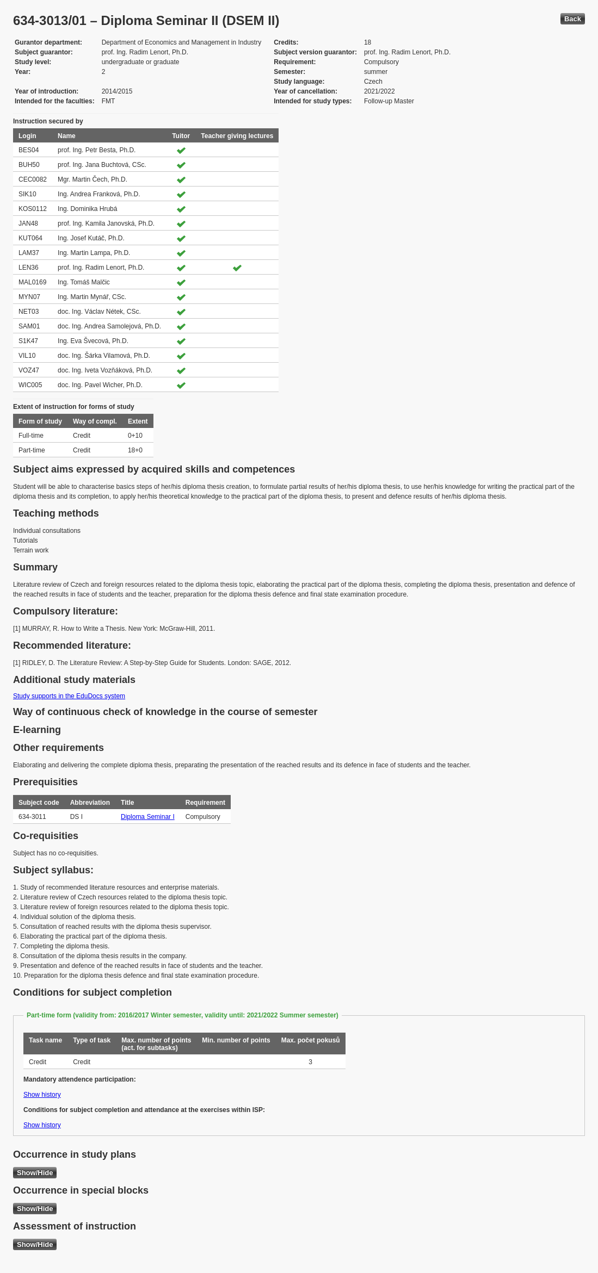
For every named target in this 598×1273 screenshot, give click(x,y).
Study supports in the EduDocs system (69, 696)
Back (572, 19)
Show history (42, 1094)
